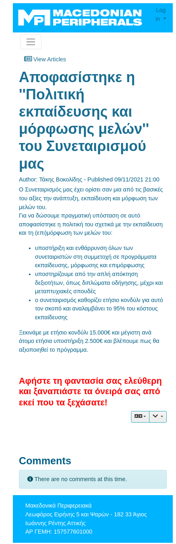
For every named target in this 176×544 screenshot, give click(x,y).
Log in (161, 14)
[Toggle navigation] (30, 41)
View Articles (45, 58)
